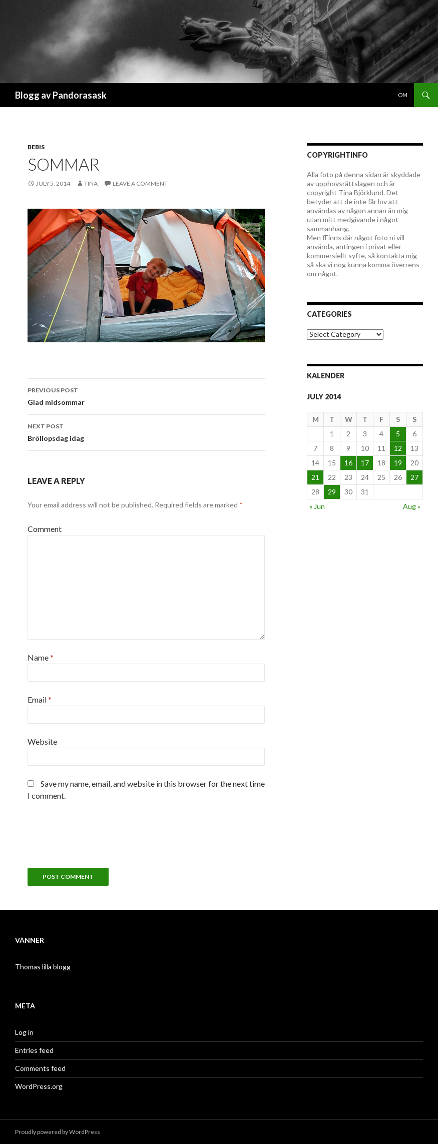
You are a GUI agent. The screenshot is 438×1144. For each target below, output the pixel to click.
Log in (24, 1032)
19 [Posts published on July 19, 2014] (398, 462)
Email (40, 699)
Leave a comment (140, 183)
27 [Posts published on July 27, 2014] (414, 477)
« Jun (317, 506)
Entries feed (34, 1050)
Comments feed (40, 1068)
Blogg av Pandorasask (61, 95)
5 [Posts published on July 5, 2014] (398, 433)
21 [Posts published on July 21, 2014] (315, 477)
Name (41, 657)
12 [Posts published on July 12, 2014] (398, 448)
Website (42, 741)
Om (402, 95)
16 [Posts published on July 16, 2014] (348, 462)
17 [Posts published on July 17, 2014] (365, 462)
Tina (91, 183)
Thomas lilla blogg (43, 966)
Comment (45, 528)
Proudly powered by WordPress (57, 1131)
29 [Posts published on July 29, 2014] (332, 491)
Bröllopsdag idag (146, 431)
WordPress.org (39, 1086)
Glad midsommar (146, 395)
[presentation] (104, 838)
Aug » (411, 506)
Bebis (36, 147)
